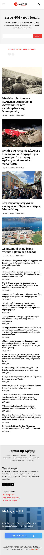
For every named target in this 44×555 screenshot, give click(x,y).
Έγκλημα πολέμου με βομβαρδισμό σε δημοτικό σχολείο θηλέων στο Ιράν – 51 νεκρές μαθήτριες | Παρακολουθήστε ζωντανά (21, 274)
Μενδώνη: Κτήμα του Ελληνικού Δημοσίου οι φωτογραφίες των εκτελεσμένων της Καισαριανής (17, 104)
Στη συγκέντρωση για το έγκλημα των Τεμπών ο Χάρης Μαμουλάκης (21, 206)
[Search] (37, 36)
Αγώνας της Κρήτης (8, 115)
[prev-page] (9, 54)
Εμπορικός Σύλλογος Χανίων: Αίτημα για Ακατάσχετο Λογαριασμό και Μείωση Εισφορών (21, 427)
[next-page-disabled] (13, 54)
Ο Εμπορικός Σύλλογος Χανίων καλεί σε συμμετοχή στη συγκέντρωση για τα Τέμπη (19, 407)
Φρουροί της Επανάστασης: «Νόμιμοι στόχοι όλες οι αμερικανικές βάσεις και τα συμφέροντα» (21, 295)
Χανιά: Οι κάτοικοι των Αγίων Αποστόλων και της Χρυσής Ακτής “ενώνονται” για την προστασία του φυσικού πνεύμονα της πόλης (20, 397)
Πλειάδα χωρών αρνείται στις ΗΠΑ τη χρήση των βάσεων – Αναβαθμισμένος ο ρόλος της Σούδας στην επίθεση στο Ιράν (22, 263)
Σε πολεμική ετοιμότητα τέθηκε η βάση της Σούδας (19, 250)
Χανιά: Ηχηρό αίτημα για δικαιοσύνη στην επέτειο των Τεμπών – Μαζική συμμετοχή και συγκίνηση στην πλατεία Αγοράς (20, 285)
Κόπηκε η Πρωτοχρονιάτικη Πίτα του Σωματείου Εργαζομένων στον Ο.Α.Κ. (21, 378)
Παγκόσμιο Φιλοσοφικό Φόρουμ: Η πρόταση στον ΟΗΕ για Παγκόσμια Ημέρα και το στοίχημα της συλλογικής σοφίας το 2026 (21, 417)
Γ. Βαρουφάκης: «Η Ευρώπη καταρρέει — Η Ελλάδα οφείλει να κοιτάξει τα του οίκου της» (20, 369)
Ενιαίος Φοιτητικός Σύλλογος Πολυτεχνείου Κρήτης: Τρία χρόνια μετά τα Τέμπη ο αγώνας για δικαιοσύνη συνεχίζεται (21, 157)
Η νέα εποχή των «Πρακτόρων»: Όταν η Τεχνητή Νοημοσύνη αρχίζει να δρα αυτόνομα (21, 387)
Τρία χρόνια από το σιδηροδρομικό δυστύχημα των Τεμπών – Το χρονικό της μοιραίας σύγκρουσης (20, 319)
